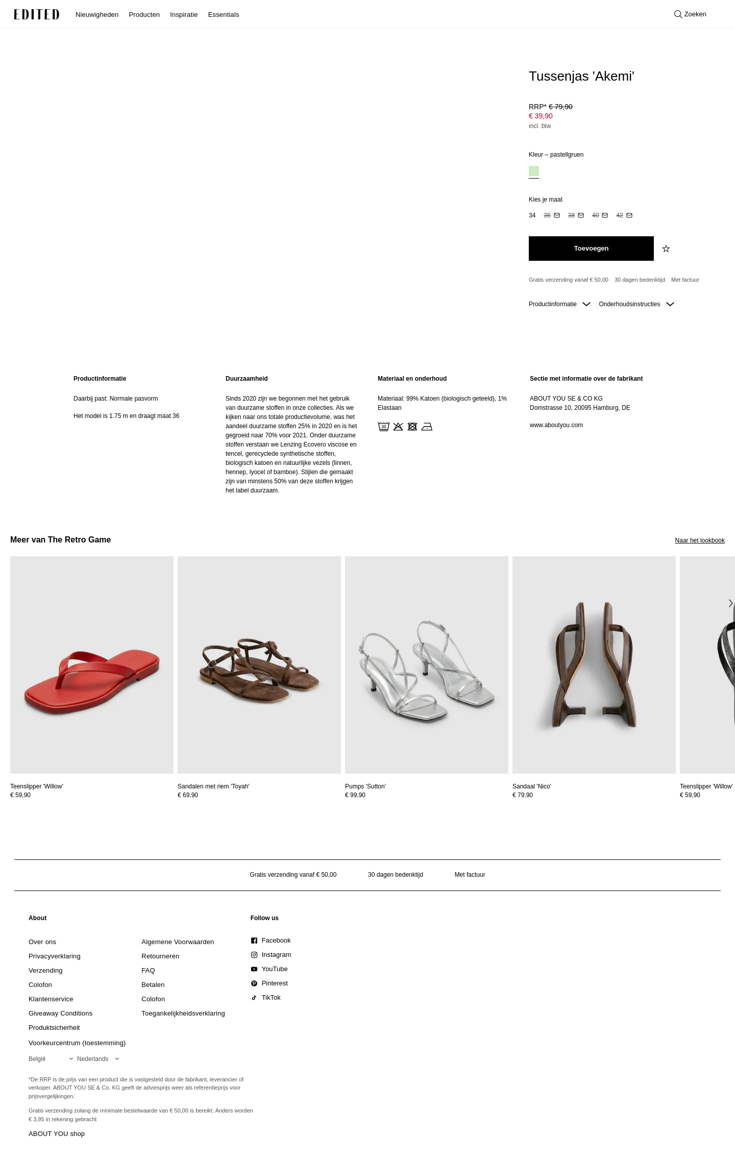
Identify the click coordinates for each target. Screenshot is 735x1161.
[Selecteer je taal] (100, 1059)
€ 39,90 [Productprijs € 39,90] (541, 115)
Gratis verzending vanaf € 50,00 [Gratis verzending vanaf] (568, 280)
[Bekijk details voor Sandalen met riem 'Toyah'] (259, 665)
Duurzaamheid (247, 379)
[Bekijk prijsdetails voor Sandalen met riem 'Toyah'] (259, 795)
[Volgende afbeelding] (731, 603)
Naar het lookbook (700, 540)
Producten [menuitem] (144, 14)
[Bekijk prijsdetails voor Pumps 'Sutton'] (426, 795)
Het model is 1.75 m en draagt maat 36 (126, 415)
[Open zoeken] (690, 14)
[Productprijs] (623, 117)
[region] (139, 434)
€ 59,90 (20, 795)
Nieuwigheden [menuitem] (97, 14)
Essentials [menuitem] (223, 14)
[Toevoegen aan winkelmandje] (591, 248)
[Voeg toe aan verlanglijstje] (667, 248)
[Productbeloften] (623, 280)
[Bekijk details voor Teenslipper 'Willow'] (92, 665)
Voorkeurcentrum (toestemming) (77, 1043)
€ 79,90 (522, 795)
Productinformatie (560, 304)
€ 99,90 (355, 795)
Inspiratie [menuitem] (184, 14)
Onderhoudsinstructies (636, 304)
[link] (38, 920)
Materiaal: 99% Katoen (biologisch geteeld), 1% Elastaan (442, 403)
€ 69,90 (188, 795)
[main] (368, 434)
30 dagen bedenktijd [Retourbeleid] (640, 280)
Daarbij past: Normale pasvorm (116, 398)
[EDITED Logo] (36, 14)
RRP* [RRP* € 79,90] (551, 106)
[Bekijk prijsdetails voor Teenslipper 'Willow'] (92, 795)
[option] (534, 172)
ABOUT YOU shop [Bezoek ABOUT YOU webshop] (57, 1133)
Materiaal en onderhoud (412, 379)
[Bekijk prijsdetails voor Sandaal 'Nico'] (594, 795)
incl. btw (540, 126)
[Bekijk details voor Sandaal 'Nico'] (594, 665)
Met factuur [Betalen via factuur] (685, 280)
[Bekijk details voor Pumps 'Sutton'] (426, 665)
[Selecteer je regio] (53, 1059)
